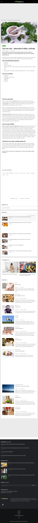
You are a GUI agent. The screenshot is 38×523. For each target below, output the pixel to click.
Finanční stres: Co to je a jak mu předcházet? (16, 245)
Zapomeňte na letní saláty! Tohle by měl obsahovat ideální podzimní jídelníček (21, 462)
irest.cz (8, 492)
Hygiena (16, 338)
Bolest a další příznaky (9, 173)
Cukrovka (17, 305)
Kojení (21, 173)
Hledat (33, 485)
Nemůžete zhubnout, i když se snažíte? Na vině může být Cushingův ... (20, 250)
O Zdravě (19, 511)
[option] (10, 269)
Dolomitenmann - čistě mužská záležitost (22, 386)
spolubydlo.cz (15, 491)
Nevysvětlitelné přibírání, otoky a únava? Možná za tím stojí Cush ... (20, 239)
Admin (19, 518)
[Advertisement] (19, 10)
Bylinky (5, 20)
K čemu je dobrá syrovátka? (20, 351)
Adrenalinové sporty (19, 384)
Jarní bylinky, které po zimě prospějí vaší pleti (9, 274)
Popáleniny (28, 173)
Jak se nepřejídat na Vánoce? (20, 295)
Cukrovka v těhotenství (19, 328)
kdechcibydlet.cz (3, 492)
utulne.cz (6, 491)
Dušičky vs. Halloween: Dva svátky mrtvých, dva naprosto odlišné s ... (20, 233)
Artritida (16, 315)
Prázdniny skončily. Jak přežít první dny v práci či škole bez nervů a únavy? (13, 455)
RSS (19, 517)
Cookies (19, 514)
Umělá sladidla (17, 408)
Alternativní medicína (6, 207)
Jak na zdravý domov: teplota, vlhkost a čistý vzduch (16, 468)
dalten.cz (10, 492)
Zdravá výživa (17, 294)
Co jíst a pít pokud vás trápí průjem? (7, 451)
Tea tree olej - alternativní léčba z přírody (13, 20)
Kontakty (19, 512)
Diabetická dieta (18, 397)
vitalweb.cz (2, 491)
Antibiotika (16, 173)
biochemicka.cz (10, 491)
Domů (2, 20)
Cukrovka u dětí (17, 307)
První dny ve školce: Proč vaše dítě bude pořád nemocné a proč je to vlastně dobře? (15, 447)
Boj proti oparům (18, 284)
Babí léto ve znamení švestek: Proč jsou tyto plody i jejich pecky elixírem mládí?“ (21, 475)
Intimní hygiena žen (18, 339)
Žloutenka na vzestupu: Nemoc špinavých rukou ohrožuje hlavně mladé (13, 444)
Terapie (24, 173)
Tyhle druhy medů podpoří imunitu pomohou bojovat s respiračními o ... (20, 222)
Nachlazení (33, 173)
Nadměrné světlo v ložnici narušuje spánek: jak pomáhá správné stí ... (20, 216)
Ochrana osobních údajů (19, 515)
